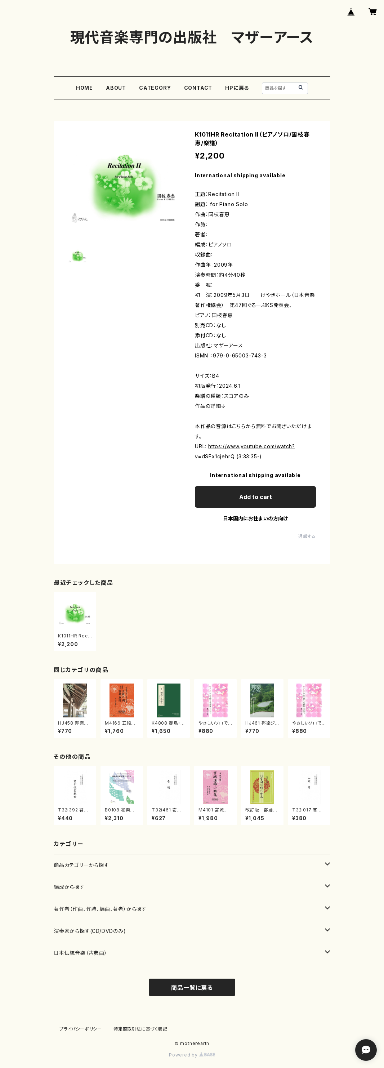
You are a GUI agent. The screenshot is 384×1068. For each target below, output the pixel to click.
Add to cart (255, 496)
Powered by (192, 1055)
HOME (84, 88)
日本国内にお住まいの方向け (255, 518)
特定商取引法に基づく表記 (140, 1029)
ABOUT (116, 88)
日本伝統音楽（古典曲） (80, 953)
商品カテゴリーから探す (81, 865)
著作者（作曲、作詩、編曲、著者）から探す (100, 909)
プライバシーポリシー (80, 1029)
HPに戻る (237, 88)
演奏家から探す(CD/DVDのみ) (90, 931)
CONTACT (198, 88)
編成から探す (69, 887)
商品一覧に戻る (192, 987)
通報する (307, 536)
